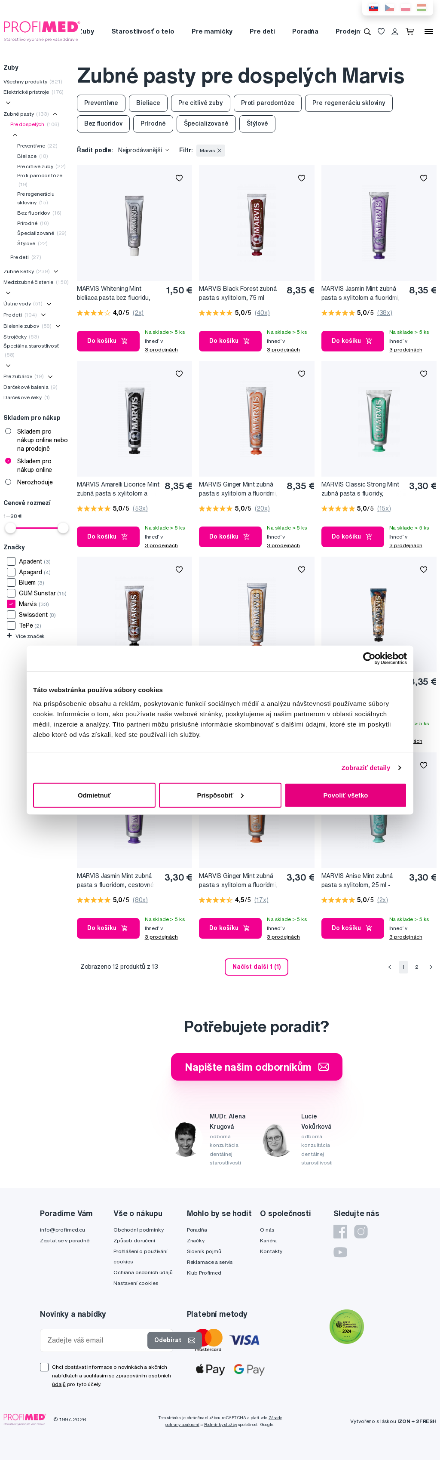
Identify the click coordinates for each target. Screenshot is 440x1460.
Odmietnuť (94, 794)
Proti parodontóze (39, 179)
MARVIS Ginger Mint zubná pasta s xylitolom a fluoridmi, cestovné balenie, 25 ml (238, 881)
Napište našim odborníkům (257, 1067)
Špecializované (42, 233)
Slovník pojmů (204, 1251)
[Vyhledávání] (367, 31)
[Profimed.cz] (42, 31)
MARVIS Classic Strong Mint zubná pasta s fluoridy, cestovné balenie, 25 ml (360, 489)
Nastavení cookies (135, 1283)
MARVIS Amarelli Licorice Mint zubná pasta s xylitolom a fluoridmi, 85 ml (118, 489)
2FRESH (426, 1421)
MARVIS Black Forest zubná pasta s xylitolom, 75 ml (238, 293)
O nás (267, 1229)
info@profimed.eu (62, 1229)
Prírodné (33, 223)
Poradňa (305, 31)
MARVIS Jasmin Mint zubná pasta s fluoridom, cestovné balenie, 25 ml (115, 881)
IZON (403, 1421)
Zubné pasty (26, 114)
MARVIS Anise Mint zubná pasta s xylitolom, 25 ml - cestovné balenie (357, 881)
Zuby (86, 31)
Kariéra (268, 1240)
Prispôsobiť (220, 794)
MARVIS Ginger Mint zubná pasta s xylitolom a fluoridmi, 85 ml (238, 489)
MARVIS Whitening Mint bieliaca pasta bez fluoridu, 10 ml (113, 294)
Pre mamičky (212, 31)
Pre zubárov (23, 376)
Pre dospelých (34, 124)
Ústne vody (23, 303)
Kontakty (271, 1251)
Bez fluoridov (39, 213)
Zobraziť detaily (366, 767)
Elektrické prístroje (33, 92)
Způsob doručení (134, 1240)
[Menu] (429, 31)
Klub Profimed (204, 1272)
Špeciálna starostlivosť (31, 350)
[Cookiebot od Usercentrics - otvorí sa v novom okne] (369, 658)
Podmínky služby (220, 1424)
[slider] (10, 527)
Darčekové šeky (26, 397)
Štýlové (32, 243)
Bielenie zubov (27, 326)
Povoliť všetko (346, 794)
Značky (196, 1240)
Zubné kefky (26, 271)
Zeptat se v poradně (64, 1240)
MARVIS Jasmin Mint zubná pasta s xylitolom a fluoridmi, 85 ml (360, 294)
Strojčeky (21, 336)
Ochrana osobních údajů (143, 1272)
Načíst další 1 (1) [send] (256, 967)
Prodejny (350, 31)
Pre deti (262, 31)
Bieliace (32, 156)
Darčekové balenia (30, 387)
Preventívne (37, 145)
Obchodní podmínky (138, 1229)
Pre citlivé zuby (41, 166)
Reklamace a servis (209, 1262)
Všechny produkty (32, 81)
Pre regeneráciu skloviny (36, 198)
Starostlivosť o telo (142, 31)
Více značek (26, 636)
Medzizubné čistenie (35, 282)
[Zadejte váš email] (95, 1340)
